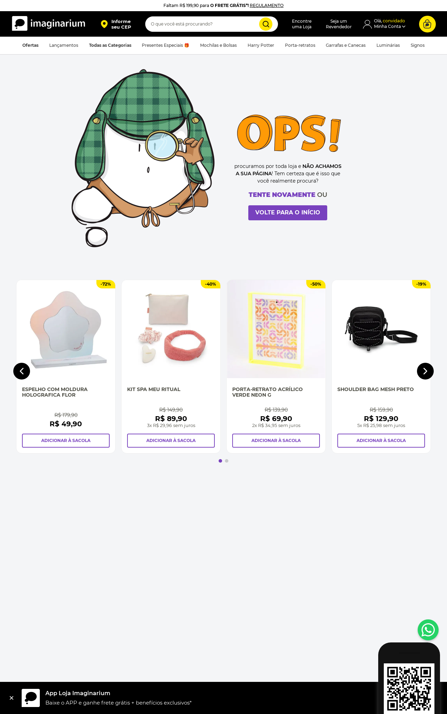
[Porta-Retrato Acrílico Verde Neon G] (276, 366)
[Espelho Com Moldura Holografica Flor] (65, 366)
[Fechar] (11, 698)
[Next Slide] (425, 371)
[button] (115, 24)
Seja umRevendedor (339, 24)
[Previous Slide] (21, 371)
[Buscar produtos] (265, 24)
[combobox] (211, 24)
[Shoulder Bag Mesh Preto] (381, 366)
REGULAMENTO (267, 5)
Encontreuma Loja (302, 24)
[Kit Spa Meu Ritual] (171, 366)
